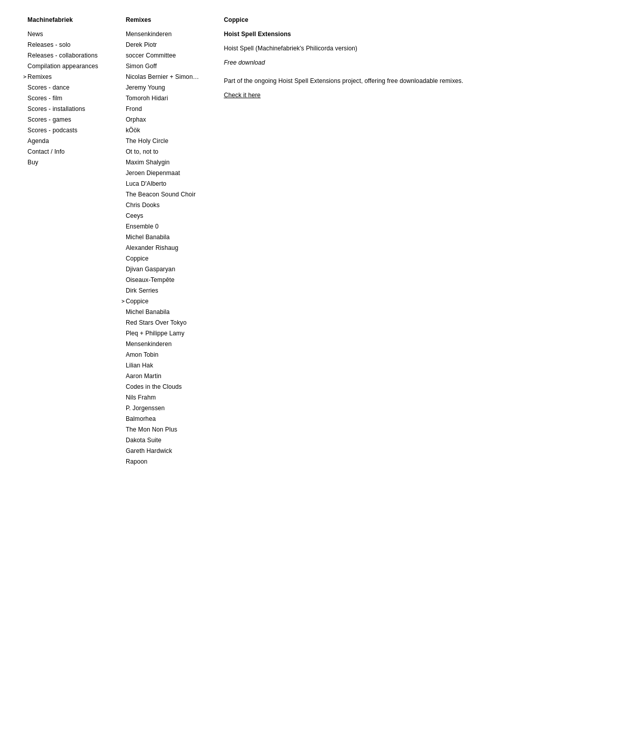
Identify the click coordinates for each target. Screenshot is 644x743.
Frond (134, 108)
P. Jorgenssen (145, 408)
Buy (32, 162)
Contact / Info (46, 151)
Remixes (39, 76)
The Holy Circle (147, 141)
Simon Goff (141, 66)
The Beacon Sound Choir (160, 194)
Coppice (137, 258)
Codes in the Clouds (154, 386)
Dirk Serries (142, 290)
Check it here (242, 95)
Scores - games (49, 119)
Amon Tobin (142, 354)
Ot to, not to (142, 151)
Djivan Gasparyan (150, 269)
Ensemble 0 (142, 226)
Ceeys (135, 215)
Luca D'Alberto (146, 183)
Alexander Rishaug (152, 247)
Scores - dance (48, 87)
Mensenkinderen (149, 34)
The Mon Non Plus (151, 429)
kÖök (133, 130)
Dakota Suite (143, 440)
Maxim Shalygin (148, 162)
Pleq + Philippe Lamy (155, 333)
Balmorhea (141, 418)
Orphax (136, 119)
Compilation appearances (62, 66)
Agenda (38, 141)
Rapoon (137, 461)
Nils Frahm (141, 397)
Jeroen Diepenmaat (153, 173)
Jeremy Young (145, 87)
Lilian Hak (139, 365)
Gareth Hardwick (149, 450)
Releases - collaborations (62, 55)
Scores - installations (56, 108)
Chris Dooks (143, 205)
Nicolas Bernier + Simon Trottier (163, 76)
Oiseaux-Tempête (150, 279)
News (35, 34)
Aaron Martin (143, 376)
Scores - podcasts (52, 130)
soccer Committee (151, 55)
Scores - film (44, 98)
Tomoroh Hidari (147, 98)
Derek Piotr (141, 44)
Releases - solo (49, 44)
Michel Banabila (148, 237)
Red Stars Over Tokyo (156, 322)
